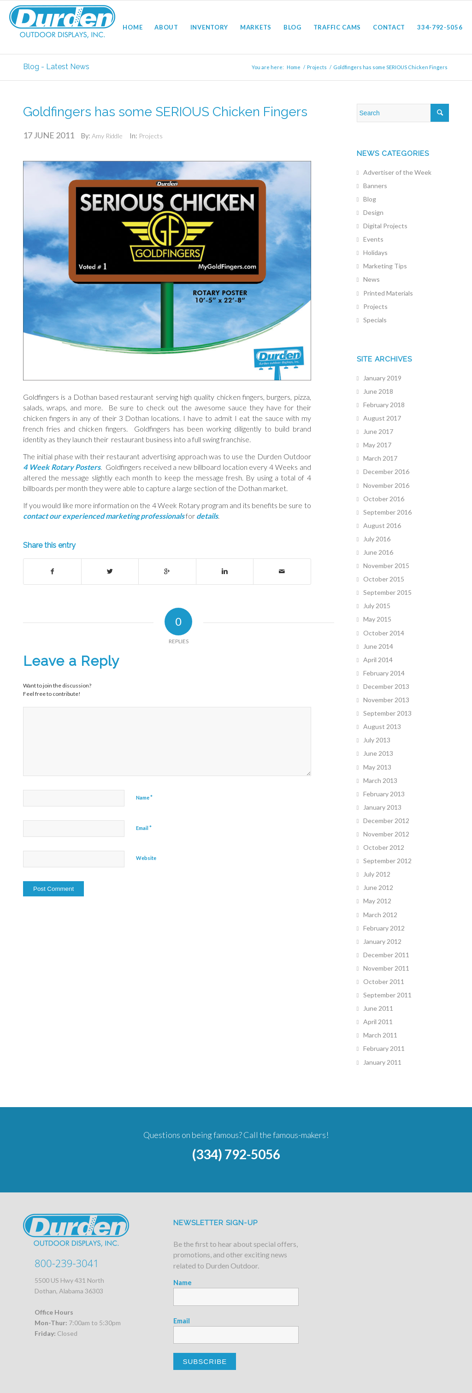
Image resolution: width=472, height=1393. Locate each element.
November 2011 (386, 968)
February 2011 (384, 1048)
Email (144, 827)
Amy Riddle (107, 136)
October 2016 (383, 499)
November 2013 (386, 700)
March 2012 (380, 915)
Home (294, 67)
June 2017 (378, 431)
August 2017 (382, 418)
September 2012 (387, 861)
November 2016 (386, 485)
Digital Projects (385, 226)
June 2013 (378, 753)
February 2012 (384, 928)
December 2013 (386, 686)
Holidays (375, 252)
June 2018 (378, 391)
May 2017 (377, 445)
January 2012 (382, 941)
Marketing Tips (385, 266)
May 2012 (377, 901)
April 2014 (378, 660)
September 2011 (387, 995)
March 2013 (380, 780)
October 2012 (383, 847)
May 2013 (377, 767)
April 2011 (378, 1021)
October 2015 (383, 579)
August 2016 (382, 525)
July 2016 (376, 539)
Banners (375, 186)
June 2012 (378, 887)
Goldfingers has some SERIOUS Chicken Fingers (165, 111)
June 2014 (378, 646)
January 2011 (382, 1062)
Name (144, 797)
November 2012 (386, 834)
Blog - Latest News (56, 66)
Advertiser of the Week (397, 172)
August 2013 (382, 726)
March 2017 (380, 458)
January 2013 (382, 807)
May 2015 (377, 619)
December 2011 (386, 955)
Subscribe (205, 1361)
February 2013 (384, 794)
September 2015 (387, 592)
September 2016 (387, 512)
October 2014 (383, 633)
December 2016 (386, 471)
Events (373, 239)
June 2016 (378, 552)
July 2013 (376, 740)
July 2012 (376, 874)
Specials (375, 320)
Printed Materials (388, 293)
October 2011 (383, 981)
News (371, 279)
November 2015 (386, 565)
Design (373, 212)
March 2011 (380, 1035)
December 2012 (386, 820)
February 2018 (384, 405)
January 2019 (382, 378)
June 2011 (378, 1008)
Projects (317, 67)
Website (146, 858)
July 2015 (376, 606)
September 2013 (387, 713)
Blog (369, 199)
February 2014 (384, 673)
